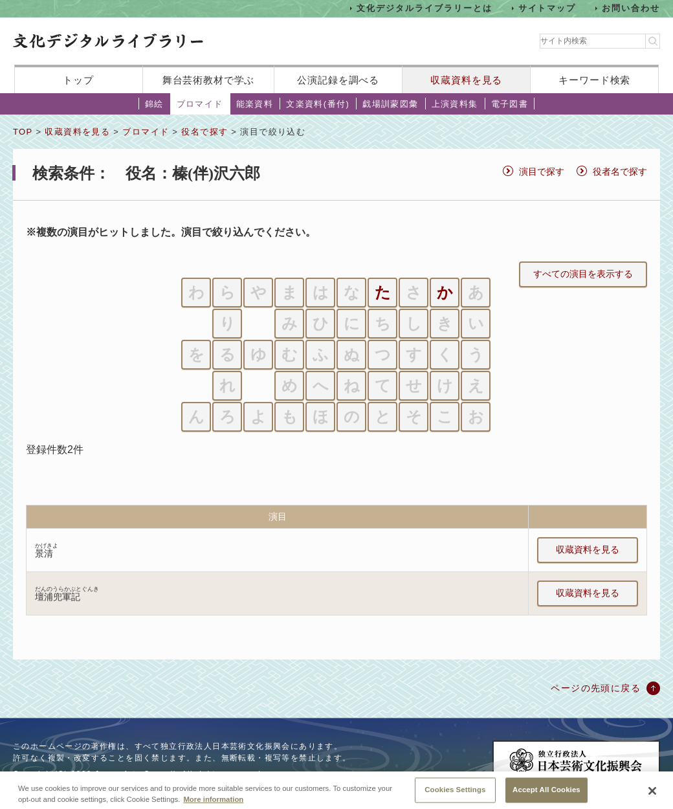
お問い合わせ (631, 8)
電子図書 (510, 104)
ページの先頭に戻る (596, 688)
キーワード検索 (594, 79)
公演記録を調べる (338, 79)
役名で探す (204, 132)
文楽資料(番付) (317, 104)
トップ (78, 79)
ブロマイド (200, 104)
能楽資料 (255, 104)
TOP (22, 132)
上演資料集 (455, 104)
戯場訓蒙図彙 (390, 104)
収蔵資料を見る (466, 79)
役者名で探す (620, 171)
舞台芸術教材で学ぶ (208, 79)
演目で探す (541, 171)
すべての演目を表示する (583, 274)
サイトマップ (547, 8)
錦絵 (154, 104)
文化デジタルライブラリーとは (424, 8)
